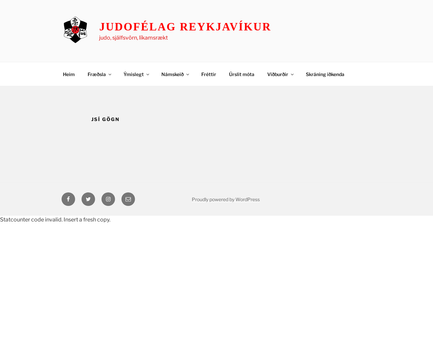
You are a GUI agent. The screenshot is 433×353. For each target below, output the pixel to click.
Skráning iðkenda (325, 74)
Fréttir (208, 74)
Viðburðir (281, 74)
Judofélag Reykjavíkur (185, 27)
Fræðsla (100, 74)
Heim (69, 74)
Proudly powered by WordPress (226, 199)
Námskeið (175, 74)
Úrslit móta (241, 74)
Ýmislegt (136, 74)
